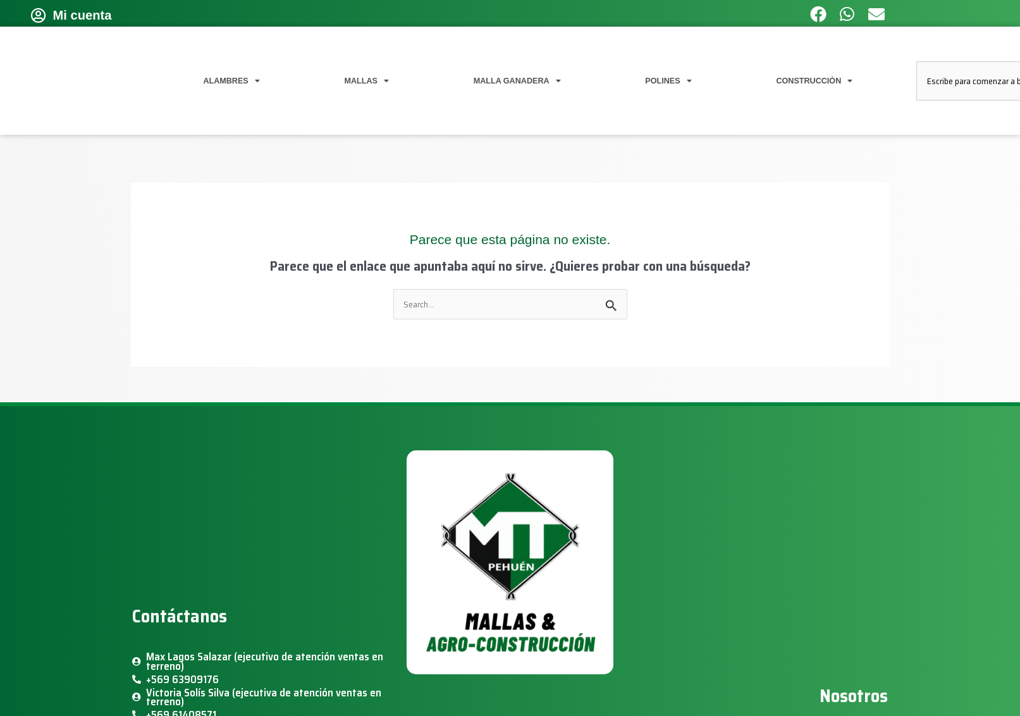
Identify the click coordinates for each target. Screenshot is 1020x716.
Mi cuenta (82, 15)
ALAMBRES (231, 81)
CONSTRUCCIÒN (814, 81)
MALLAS (367, 81)
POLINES (668, 81)
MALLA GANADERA (517, 81)
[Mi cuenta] (38, 15)
